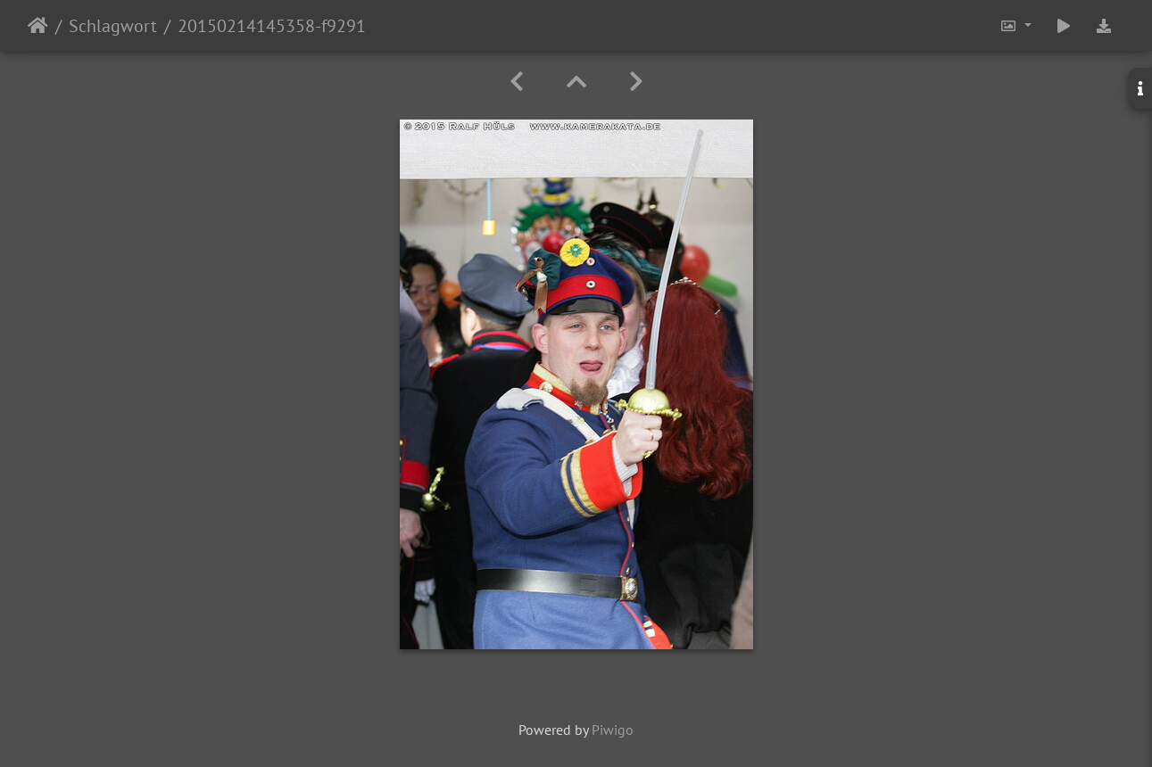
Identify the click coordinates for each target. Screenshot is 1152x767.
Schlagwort (113, 25)
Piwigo (613, 729)
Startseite (38, 25)
